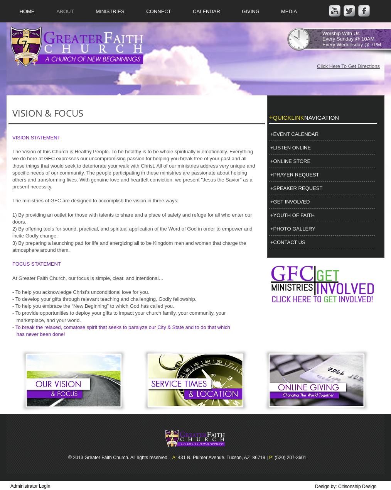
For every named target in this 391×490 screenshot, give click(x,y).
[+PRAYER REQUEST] (321, 175)
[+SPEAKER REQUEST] (321, 188)
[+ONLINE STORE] (321, 161)
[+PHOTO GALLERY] (321, 229)
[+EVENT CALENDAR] (321, 134)
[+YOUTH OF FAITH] (321, 215)
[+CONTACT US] (321, 242)
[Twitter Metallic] (349, 11)
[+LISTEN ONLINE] (321, 148)
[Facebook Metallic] (364, 11)
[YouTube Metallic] (334, 11)
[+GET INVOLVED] (321, 202)
